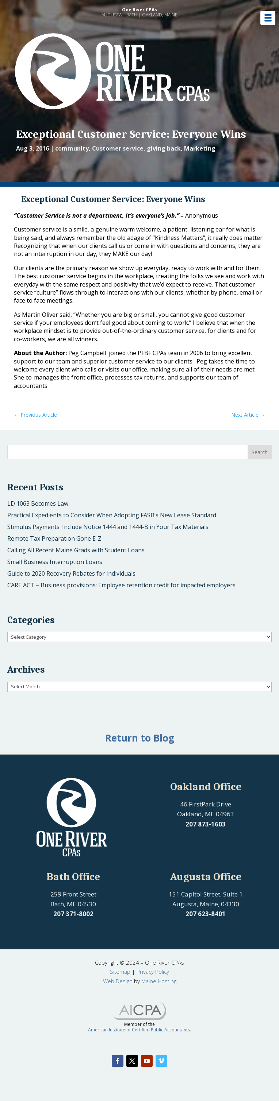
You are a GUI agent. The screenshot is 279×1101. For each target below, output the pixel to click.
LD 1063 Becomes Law (37, 503)
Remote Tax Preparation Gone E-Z (54, 538)
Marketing (199, 148)
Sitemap (120, 971)
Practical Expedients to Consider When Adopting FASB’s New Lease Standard (111, 515)
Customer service (118, 148)
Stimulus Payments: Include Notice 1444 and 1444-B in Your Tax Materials (108, 527)
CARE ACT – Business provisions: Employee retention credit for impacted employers (121, 585)
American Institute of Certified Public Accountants (139, 1030)
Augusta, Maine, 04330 (205, 904)
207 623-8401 (206, 914)
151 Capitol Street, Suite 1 (206, 894)
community (72, 148)
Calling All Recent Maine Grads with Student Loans (76, 550)
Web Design (118, 981)
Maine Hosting (158, 981)
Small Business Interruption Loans (54, 562)
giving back (164, 148)
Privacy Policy (153, 971)
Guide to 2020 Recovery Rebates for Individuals (71, 573)
